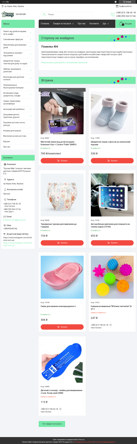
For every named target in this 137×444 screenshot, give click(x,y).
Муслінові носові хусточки (14, 136)
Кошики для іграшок (12, 131)
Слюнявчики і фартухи (13, 39)
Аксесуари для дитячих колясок (13, 78)
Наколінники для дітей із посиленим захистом (64, 62)
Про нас (82, 23)
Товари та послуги (62, 23)
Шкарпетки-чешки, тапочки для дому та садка (15, 62)
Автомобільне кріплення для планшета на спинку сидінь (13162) (110, 225)
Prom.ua (81, 440)
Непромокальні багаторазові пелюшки (13, 86)
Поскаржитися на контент (84, 442)
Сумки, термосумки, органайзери (12, 102)
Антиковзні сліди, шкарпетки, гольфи (11, 94)
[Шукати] (44, 14)
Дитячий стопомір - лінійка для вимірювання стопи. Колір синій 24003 (61, 391)
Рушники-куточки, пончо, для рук (14, 123)
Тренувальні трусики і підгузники (12, 54)
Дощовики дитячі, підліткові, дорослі (11, 115)
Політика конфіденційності (105, 442)
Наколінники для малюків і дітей (15, 46)
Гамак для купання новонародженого (58, 306)
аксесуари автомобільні (13, 109)
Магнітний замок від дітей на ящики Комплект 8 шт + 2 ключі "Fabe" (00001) (58, 143)
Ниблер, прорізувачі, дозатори (12, 70)
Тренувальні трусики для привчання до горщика (59, 225)
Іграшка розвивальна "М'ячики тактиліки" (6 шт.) (111, 307)
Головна (45, 23)
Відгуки (6, 141)
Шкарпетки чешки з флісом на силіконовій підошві (110, 143)
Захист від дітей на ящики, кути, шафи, (14, 32)
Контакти (94, 23)
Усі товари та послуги (51, 424)
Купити (64, 161)
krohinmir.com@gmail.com (14, 220)
